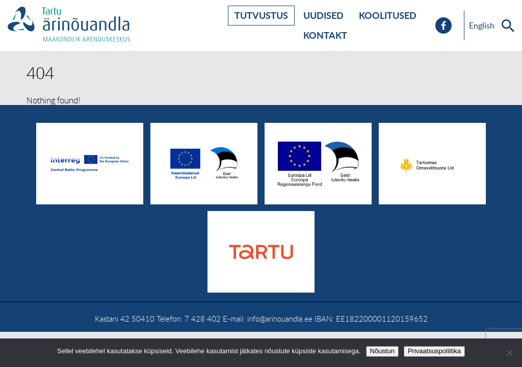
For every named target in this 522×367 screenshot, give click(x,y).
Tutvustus (261, 15)
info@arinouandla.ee (279, 318)
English (481, 25)
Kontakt (325, 35)
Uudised (323, 15)
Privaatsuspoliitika (434, 351)
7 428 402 (203, 318)
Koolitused (387, 15)
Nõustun (382, 351)
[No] (509, 353)
